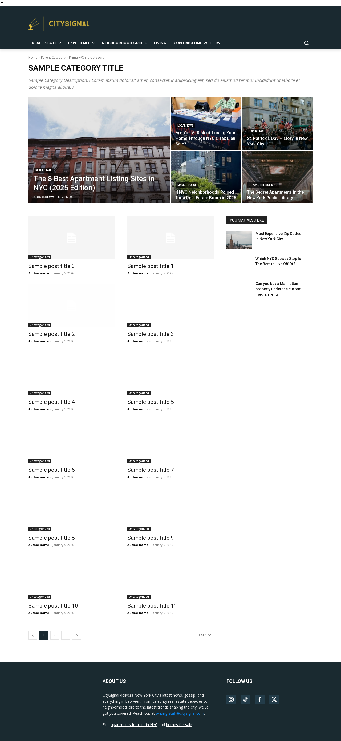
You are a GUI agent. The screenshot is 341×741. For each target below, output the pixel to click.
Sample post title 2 (51, 334)
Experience (257, 131)
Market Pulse (187, 185)
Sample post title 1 (150, 266)
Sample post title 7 (150, 470)
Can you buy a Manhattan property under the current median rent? (278, 289)
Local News (185, 125)
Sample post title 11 (152, 605)
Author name (38, 273)
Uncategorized (40, 257)
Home (33, 57)
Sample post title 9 (150, 538)
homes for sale (179, 724)
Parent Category (53, 57)
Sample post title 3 (150, 334)
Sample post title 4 (51, 402)
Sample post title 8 (51, 538)
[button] (306, 42)
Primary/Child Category (86, 57)
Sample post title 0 (51, 266)
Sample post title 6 (51, 470)
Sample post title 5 (150, 402)
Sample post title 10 (53, 605)
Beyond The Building (263, 185)
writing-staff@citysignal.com (180, 713)
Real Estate (43, 170)
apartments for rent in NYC (134, 724)
